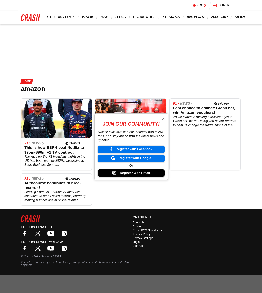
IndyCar (195, 17)
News (38, 143)
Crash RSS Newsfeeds (147, 230)
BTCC (120, 17)
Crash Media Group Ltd (39, 256)
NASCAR (219, 17)
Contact (137, 226)
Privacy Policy (141, 234)
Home (27, 81)
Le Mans (170, 17)
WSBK (87, 17)
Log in (221, 5)
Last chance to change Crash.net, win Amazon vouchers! (204, 110)
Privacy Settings (143, 238)
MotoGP (66, 17)
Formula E (144, 17)
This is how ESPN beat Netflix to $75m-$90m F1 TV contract (54, 149)
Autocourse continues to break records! (53, 185)
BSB (104, 17)
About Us (139, 222)
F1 (48, 17)
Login (136, 241)
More (240, 17)
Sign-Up (138, 245)
